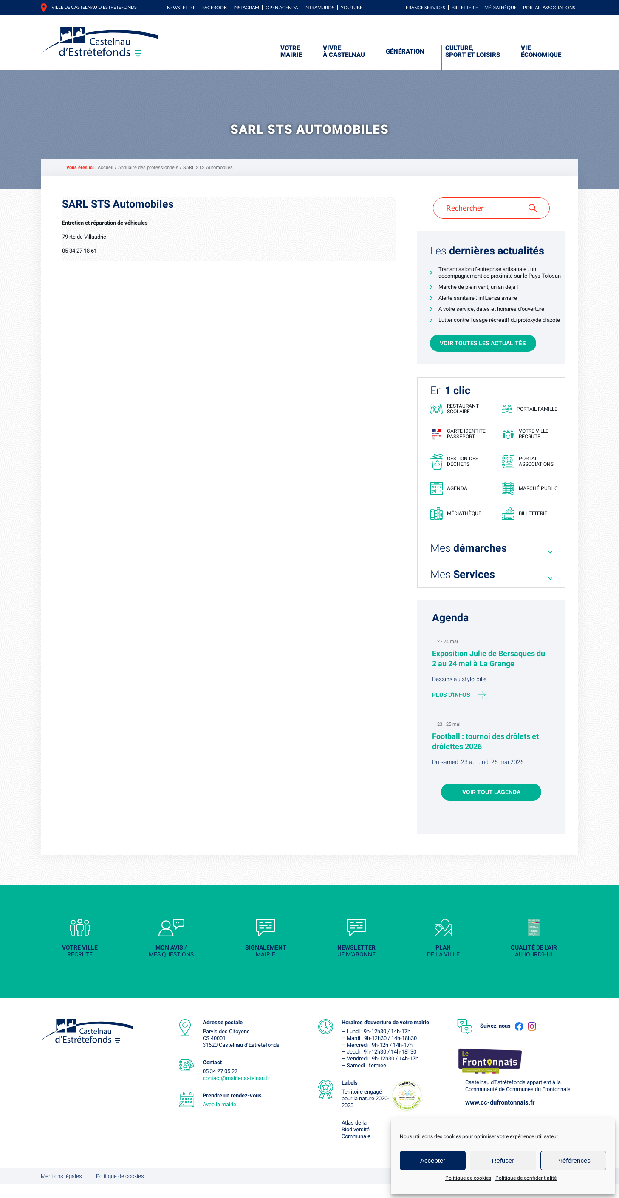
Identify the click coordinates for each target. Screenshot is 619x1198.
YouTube (351, 7)
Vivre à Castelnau (344, 52)
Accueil (105, 167)
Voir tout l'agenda (491, 801)
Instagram (246, 7)
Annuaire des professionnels (148, 167)
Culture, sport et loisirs (472, 52)
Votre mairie (291, 52)
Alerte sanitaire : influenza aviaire (477, 298)
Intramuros (319, 7)
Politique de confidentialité (526, 1178)
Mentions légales (61, 1190)
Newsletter (181, 7)
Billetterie (465, 7)
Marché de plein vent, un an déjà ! (478, 287)
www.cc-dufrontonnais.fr (499, 1116)
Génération (405, 51)
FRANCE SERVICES (425, 7)
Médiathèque (500, 7)
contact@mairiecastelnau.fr (236, 1091)
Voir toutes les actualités (483, 343)
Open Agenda (282, 7)
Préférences (573, 1160)
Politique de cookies (468, 1178)
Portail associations (549, 7)
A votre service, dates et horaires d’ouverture (491, 309)
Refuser (503, 1160)
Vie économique (541, 52)
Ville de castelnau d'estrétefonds (94, 7)
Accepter (432, 1160)
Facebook (214, 7)
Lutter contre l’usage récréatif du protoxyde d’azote (499, 320)
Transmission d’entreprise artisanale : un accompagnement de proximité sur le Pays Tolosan (499, 272)
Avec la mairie (219, 1118)
